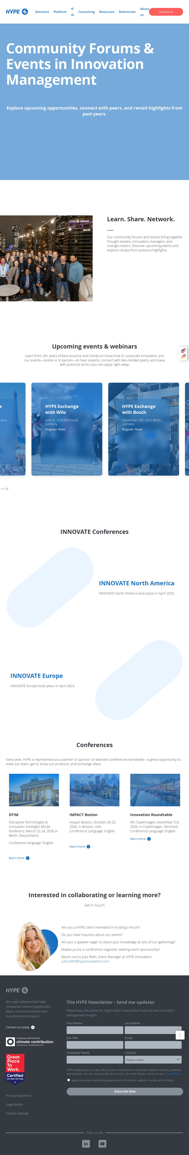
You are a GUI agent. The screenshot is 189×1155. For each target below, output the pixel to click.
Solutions (42, 12)
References (127, 12)
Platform (60, 12)
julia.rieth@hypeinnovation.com (85, 961)
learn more (16, 858)
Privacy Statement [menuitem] (18, 1096)
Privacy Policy (172, 1074)
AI (72, 12)
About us (144, 12)
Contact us (166, 12)
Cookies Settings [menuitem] (17, 1113)
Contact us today (18, 1027)
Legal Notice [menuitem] (14, 1104)
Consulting (86, 12)
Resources (106, 12)
